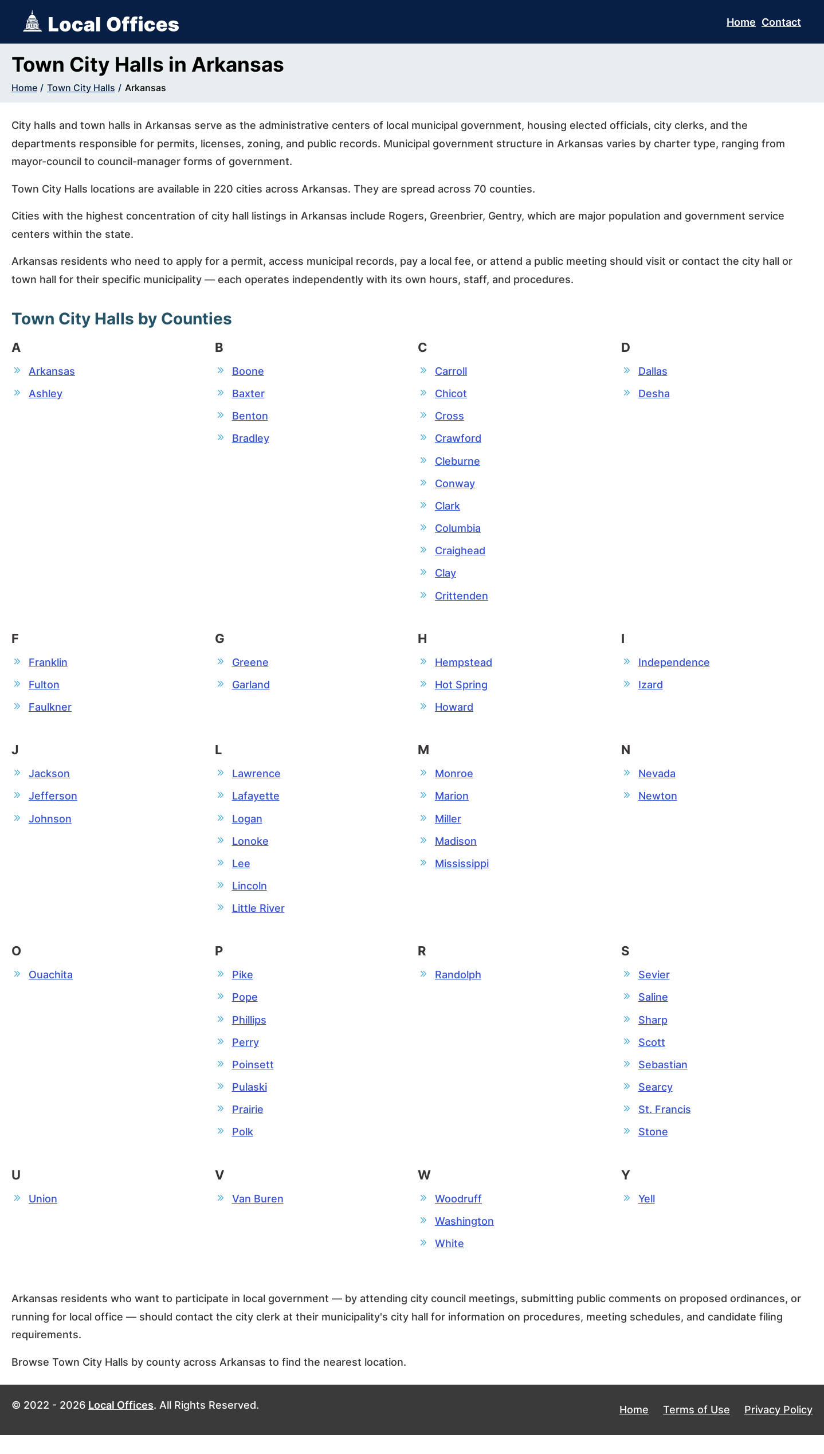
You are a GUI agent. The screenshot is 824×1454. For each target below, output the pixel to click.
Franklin (48, 669)
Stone (653, 1148)
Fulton (44, 691)
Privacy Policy (778, 1428)
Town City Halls (81, 87)
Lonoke (250, 851)
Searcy (655, 1102)
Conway (455, 486)
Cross (449, 417)
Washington (464, 1239)
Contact (781, 22)
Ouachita (51, 987)
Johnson (50, 828)
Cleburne (457, 463)
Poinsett (253, 1079)
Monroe (454, 782)
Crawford (458, 440)
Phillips (249, 1033)
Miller (448, 828)
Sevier (654, 987)
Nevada (657, 782)
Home (741, 22)
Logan (247, 828)
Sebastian (663, 1079)
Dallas (653, 371)
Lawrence (256, 782)
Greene (250, 669)
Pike (242, 987)
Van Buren (258, 1215)
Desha (654, 394)
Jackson (49, 782)
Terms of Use (696, 1428)
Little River (258, 920)
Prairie (248, 1125)
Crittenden (461, 601)
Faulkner (50, 714)
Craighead (460, 556)
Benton (250, 417)
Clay (445, 579)
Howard (454, 714)
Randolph (458, 987)
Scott (651, 1057)
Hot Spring (461, 691)
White (449, 1262)
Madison (456, 851)
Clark (447, 509)
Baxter (248, 394)
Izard (650, 691)
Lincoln (249, 897)
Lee (241, 874)
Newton (657, 805)
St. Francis (664, 1125)
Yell (646, 1215)
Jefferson (53, 805)
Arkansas (145, 87)
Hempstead (463, 669)
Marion (452, 805)
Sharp (653, 1033)
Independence (674, 669)
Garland (251, 691)
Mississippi (462, 874)
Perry (245, 1057)
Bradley (250, 440)
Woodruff (458, 1215)
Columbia (458, 532)
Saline (653, 1010)
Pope (245, 1010)
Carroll (451, 371)
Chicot (451, 394)
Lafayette (256, 805)
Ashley (45, 394)
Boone (248, 371)
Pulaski (249, 1102)
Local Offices (121, 1424)
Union (43, 1215)
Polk (242, 1148)
